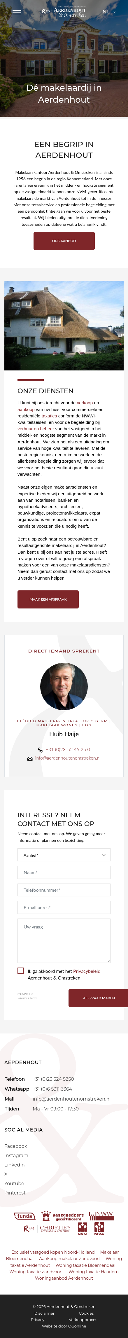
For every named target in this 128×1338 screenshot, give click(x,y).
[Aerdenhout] (64, 11)
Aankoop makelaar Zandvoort (69, 1258)
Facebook (15, 1146)
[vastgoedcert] (63, 1215)
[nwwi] (101, 1215)
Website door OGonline (64, 1326)
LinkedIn (14, 1165)
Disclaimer (44, 1313)
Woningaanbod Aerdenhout (64, 1278)
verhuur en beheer (35, 428)
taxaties (49, 415)
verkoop (85, 402)
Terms (33, 998)
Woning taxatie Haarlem (94, 1271)
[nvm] (82, 1228)
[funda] (25, 1215)
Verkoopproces (83, 1319)
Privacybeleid (86, 971)
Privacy (22, 998)
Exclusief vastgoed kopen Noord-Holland (53, 1252)
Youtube (14, 1183)
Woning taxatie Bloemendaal (85, 1265)
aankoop (26, 409)
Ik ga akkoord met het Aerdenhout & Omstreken (58, 974)
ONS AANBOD (64, 241)
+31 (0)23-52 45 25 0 (68, 749)
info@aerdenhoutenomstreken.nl (68, 757)
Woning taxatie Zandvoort (36, 1271)
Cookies (86, 1313)
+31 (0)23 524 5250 (53, 1079)
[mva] (99, 1228)
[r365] (48, 1228)
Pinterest (15, 1193)
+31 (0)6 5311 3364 (52, 1089)
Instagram (16, 1155)
